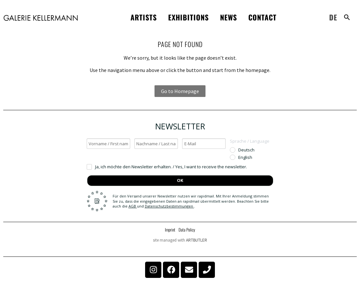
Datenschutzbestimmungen (169, 206)
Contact (262, 17)
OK (180, 180)
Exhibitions (188, 17)
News (228, 17)
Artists (143, 17)
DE (333, 17)
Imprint (170, 229)
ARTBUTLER (196, 240)
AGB (133, 206)
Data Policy (187, 229)
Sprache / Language (249, 141)
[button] (347, 17)
